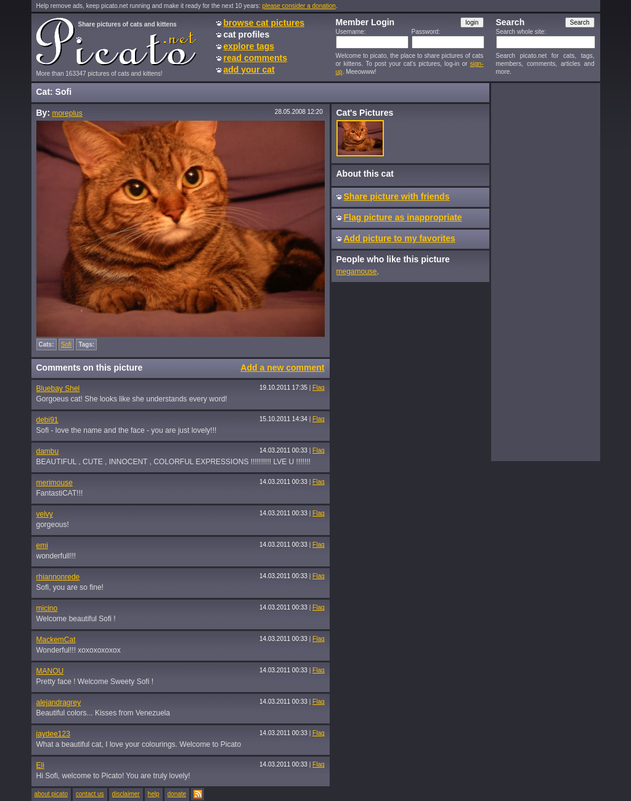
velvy (44, 514)
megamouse (356, 271)
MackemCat (56, 639)
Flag (318, 387)
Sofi (66, 344)
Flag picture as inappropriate (403, 217)
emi (42, 545)
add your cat (249, 69)
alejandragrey (58, 702)
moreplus (67, 113)
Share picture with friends (397, 196)
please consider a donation (299, 5)
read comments (255, 58)
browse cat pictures (264, 23)
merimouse (54, 482)
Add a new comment (282, 367)
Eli (40, 765)
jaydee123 (53, 734)
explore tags (249, 46)
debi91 (47, 420)
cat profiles (247, 34)
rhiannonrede (58, 577)
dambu (47, 451)
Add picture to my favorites (399, 238)
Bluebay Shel (58, 388)
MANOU (50, 671)
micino (47, 608)
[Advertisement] (545, 271)
